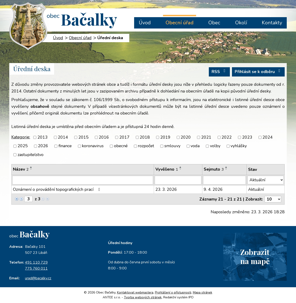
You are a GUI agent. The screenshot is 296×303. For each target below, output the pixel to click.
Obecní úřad (180, 22)
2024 (267, 137)
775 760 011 (36, 268)
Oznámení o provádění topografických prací (57, 189)
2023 (247, 137)
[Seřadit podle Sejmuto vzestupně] (226, 167)
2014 (63, 137)
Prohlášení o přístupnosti (173, 292)
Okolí (241, 22)
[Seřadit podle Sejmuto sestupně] (226, 169)
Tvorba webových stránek (143, 297)
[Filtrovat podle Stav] (265, 180)
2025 (23, 146)
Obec (214, 22)
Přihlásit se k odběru (258, 71)
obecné (121, 146)
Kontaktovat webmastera (135, 292)
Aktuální (256, 189)
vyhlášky (239, 146)
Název (21, 169)
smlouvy (172, 146)
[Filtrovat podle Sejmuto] (224, 180)
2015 (83, 137)
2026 (43, 146)
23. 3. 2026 (166, 189)
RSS (219, 71)
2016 (104, 137)
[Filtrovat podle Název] (82, 180)
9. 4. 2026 (213, 189)
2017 (124, 137)
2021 (206, 137)
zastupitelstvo (30, 154)
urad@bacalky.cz (38, 278)
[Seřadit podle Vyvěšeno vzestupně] (180, 167)
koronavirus (93, 146)
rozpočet (146, 146)
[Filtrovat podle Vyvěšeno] (178, 180)
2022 (227, 137)
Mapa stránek (202, 292)
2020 (186, 137)
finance (65, 146)
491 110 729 (36, 262)
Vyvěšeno (166, 169)
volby (215, 146)
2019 (165, 137)
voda (195, 146)
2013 (42, 137)
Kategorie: (20, 137)
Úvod (145, 22)
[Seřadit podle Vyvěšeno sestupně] (180, 169)
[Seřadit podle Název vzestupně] (31, 167)
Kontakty (272, 22)
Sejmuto (214, 169)
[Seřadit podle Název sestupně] (31, 169)
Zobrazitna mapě (255, 256)
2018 (145, 137)
